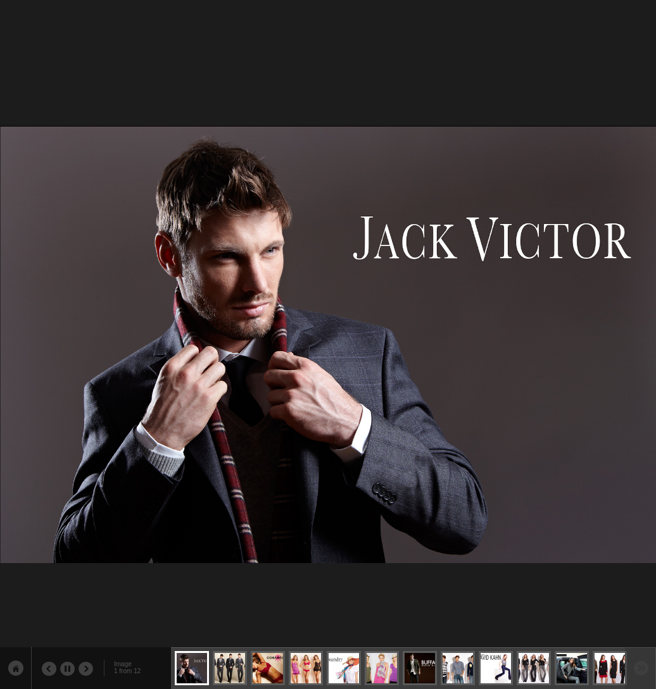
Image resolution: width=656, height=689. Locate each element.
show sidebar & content (15, 668)
